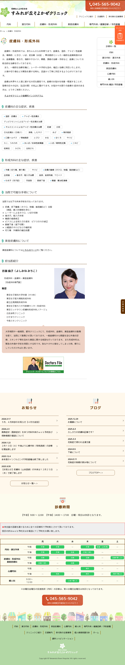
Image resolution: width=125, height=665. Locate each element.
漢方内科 (26, 24)
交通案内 (100, 16)
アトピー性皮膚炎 (31, 116)
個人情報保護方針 (82, 632)
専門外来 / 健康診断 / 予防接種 (104, 24)
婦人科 (111, 79)
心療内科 (111, 73)
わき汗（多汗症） (13, 180)
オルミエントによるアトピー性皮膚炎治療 (23, 127)
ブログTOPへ (95, 472)
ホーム (2, 31)
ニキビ (75, 143)
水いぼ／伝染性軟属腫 (33, 143)
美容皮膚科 (73, 24)
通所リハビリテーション (62, 638)
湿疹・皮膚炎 (11, 116)
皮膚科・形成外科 (48, 24)
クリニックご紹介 (86, 16)
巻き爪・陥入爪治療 (25, 175)
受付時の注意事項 (116, 16)
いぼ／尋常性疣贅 (58, 143)
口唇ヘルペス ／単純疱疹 (16, 137)
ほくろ (58, 137)
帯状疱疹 (67, 132)
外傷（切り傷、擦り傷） (16, 170)
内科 (9, 24)
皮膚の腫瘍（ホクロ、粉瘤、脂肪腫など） (63, 170)
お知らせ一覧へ (28, 483)
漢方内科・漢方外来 (111, 57)
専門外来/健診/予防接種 (111, 84)
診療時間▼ (123, 306)
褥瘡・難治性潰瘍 (59, 180)
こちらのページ (30, 249)
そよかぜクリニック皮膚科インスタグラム (23, 95)
